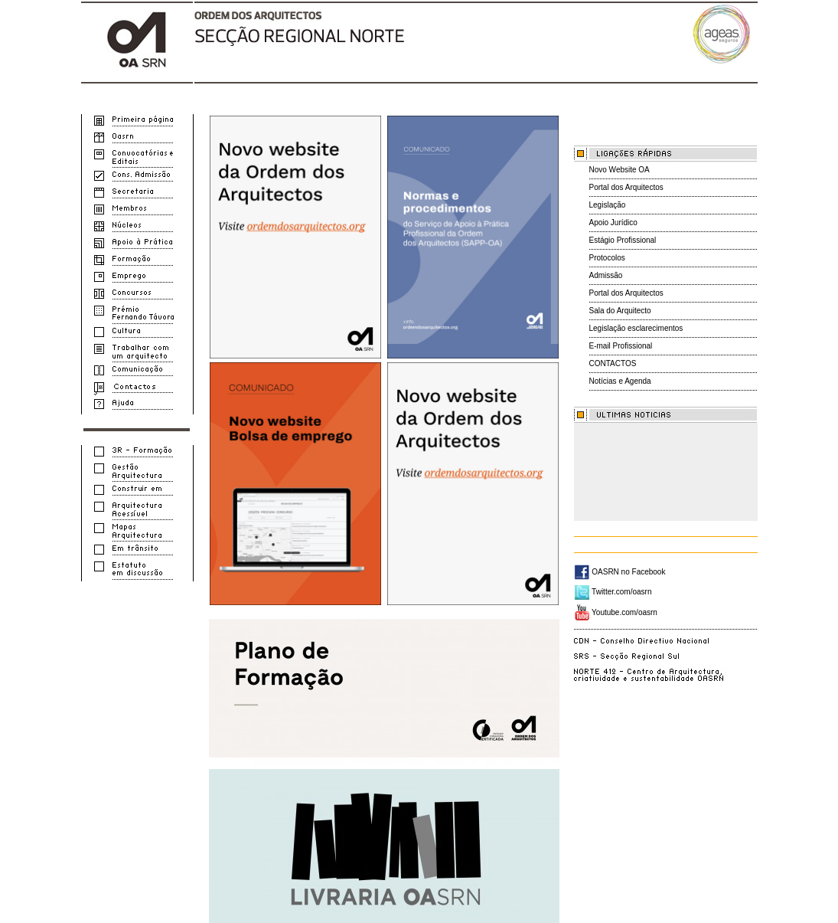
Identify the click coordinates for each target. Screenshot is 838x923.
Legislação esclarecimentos (636, 328)
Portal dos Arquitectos (626, 187)
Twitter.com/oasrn (613, 592)
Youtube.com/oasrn (615, 612)
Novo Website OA (619, 169)
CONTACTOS (613, 363)
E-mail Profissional (621, 346)
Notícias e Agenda (620, 381)
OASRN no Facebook (620, 572)
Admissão (606, 275)
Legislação (607, 205)
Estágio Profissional (623, 240)
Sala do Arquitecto (620, 310)
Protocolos (607, 258)
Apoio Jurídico (613, 222)
